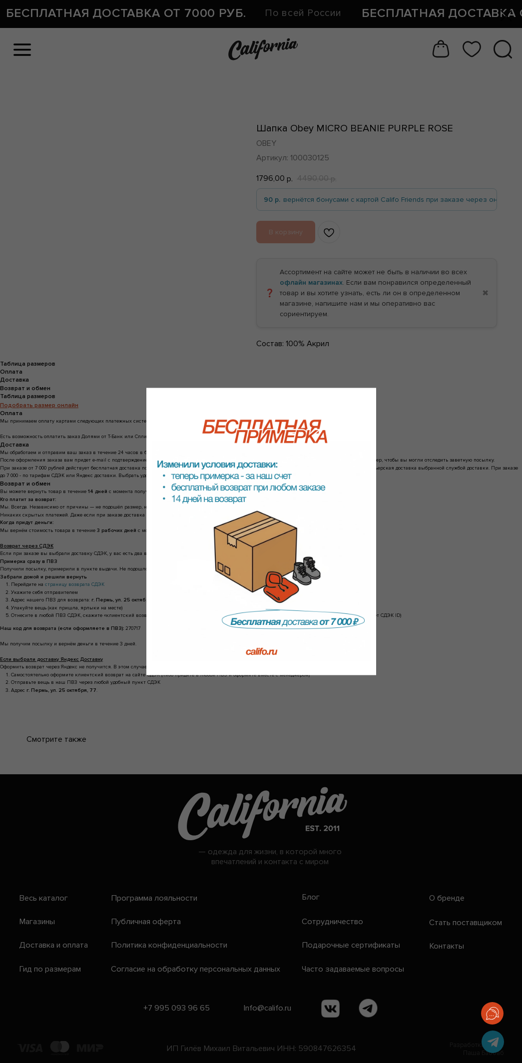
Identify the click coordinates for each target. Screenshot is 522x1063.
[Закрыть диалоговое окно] (506, 15)
